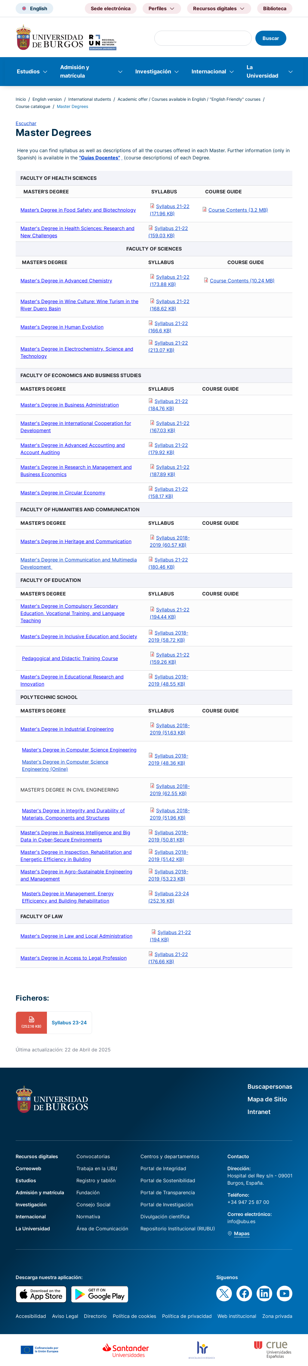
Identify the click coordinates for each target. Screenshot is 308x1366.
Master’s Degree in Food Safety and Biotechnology (78, 210)
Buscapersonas (270, 1086)
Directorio (95, 1316)
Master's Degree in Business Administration (69, 405)
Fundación (88, 1192)
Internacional (209, 71)
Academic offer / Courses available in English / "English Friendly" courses (189, 99)
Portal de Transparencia (167, 1192)
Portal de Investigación (166, 1204)
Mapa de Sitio (267, 1099)
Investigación (153, 71)
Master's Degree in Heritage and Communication (75, 541)
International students (89, 99)
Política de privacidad (187, 1316)
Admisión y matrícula (74, 71)
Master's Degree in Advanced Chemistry (66, 281)
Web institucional (236, 1316)
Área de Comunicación (102, 1229)
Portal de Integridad (163, 1168)
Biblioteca (274, 8)
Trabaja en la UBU (96, 1168)
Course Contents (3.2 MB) (238, 210)
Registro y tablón (96, 1180)
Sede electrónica (111, 8)
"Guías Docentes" (99, 158)
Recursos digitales (37, 1156)
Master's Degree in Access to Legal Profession (73, 958)
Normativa (88, 1217)
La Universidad (262, 71)
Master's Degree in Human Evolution (61, 327)
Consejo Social (93, 1204)
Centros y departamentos (169, 1156)
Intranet (259, 1111)
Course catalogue (33, 106)
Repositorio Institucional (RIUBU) (177, 1229)
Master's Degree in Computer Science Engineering (79, 750)
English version (47, 99)
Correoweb (28, 1168)
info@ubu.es (241, 1221)
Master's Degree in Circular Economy (62, 493)
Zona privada (277, 1316)
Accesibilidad (31, 1316)
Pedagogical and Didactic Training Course (70, 658)
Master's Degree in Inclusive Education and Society (78, 636)
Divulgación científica (164, 1217)
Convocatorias (93, 1156)
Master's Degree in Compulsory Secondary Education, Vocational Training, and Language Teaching (72, 613)
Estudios (28, 71)
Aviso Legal (65, 1316)
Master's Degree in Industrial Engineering (67, 729)
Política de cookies (134, 1316)
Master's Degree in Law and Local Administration (76, 936)
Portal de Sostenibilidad (167, 1180)
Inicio (21, 99)
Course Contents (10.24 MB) (242, 281)
